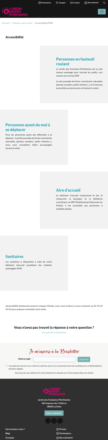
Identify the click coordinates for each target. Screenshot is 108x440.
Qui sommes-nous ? (15, 392)
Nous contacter (54, 376)
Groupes (61, 2)
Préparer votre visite (22, 23)
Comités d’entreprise (16, 404)
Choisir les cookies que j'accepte (54, 435)
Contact (75, 2)
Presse (61, 392)
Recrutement (91, 2)
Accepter (11, 435)
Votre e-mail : (24, 321)
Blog (7, 396)
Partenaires (44, 2)
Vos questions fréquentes (54, 295)
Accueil (5, 23)
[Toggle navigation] (102, 11)
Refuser (96, 435)
